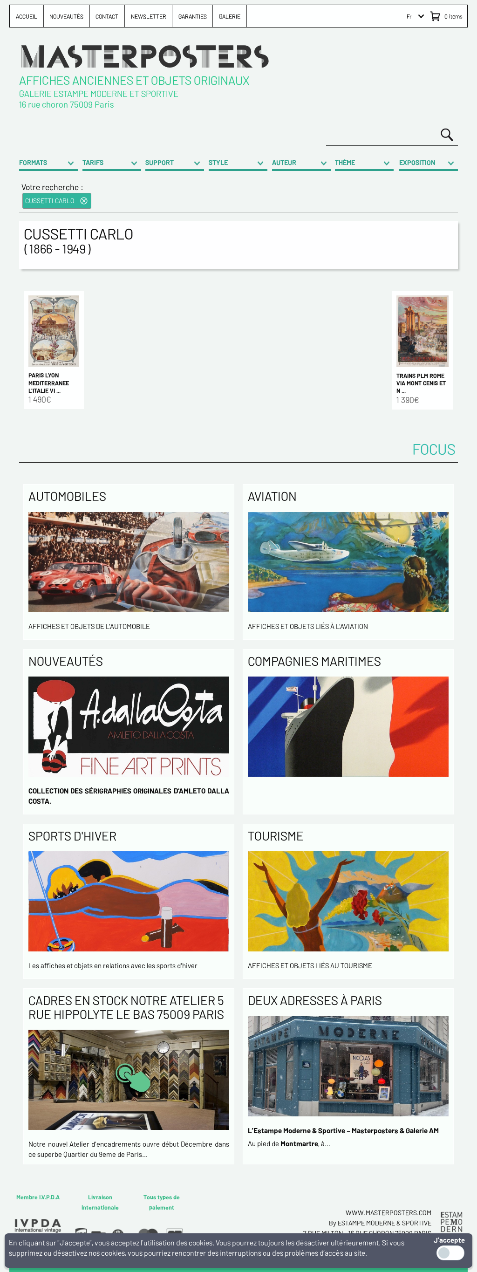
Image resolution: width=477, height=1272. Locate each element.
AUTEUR (284, 162)
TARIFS (92, 162)
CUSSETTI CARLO (50, 201)
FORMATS (33, 162)
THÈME (345, 162)
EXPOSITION (417, 162)
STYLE (218, 162)
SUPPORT (159, 162)
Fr (409, 16)
